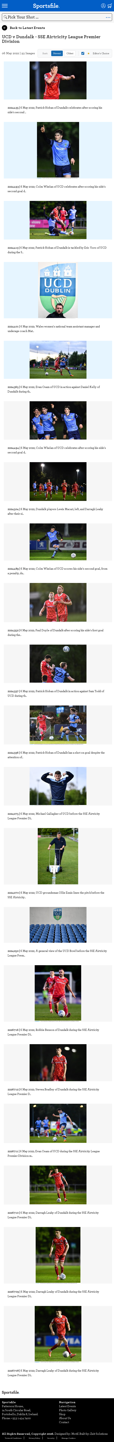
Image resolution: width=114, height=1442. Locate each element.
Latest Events (67, 1406)
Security (50, 1438)
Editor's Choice (95, 53)
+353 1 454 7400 (21, 1418)
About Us (65, 1418)
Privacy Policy (34, 1438)
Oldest (69, 53)
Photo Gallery (67, 1410)
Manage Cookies (68, 1438)
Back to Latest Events (23, 27)
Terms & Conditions (13, 1438)
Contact (64, 1422)
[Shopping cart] (110, 5)
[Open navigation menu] (5, 6)
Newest (57, 53)
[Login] (103, 5)
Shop (62, 1414)
